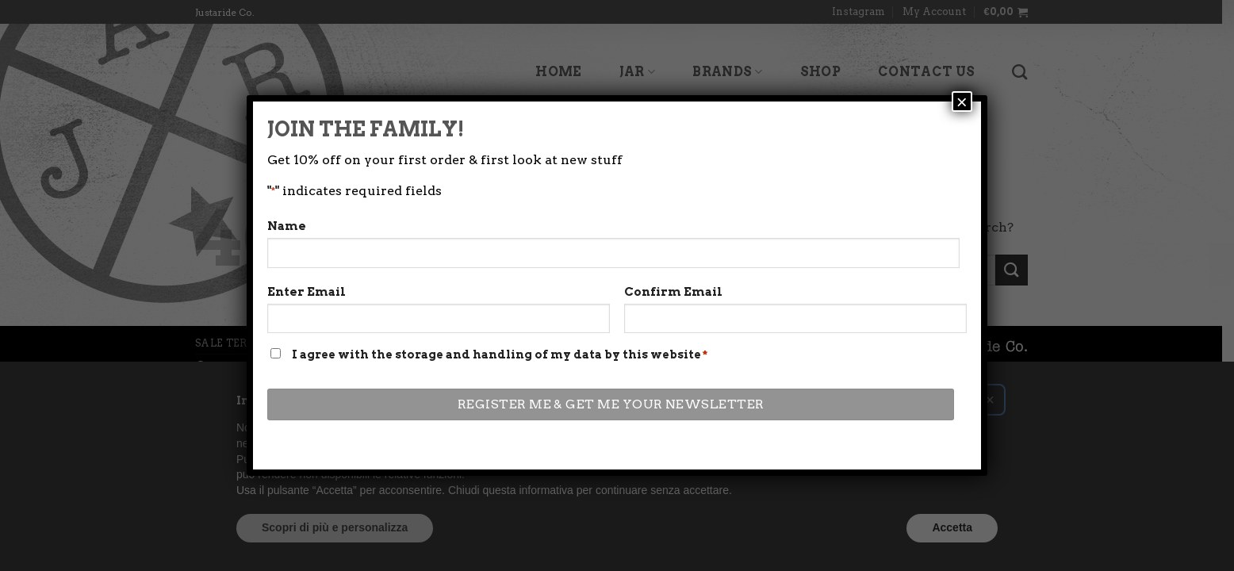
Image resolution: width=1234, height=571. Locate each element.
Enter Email (306, 330)
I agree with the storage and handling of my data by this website (499, 392)
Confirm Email (673, 330)
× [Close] (962, 139)
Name (286, 264)
